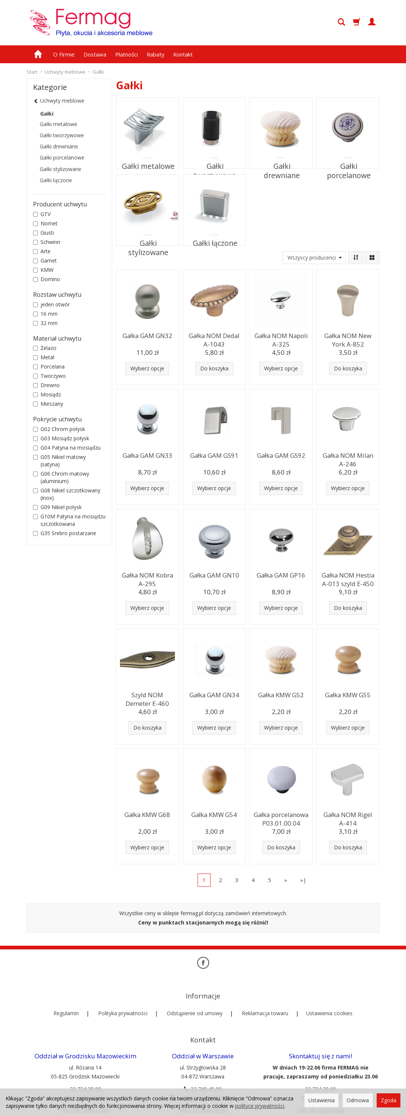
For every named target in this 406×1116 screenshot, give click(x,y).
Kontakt (183, 54)
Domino (46, 279)
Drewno (46, 385)
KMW (43, 269)
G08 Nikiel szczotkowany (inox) (66, 494)
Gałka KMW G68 (147, 814)
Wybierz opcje (147, 368)
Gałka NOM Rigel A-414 (347, 817)
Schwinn (46, 241)
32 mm (45, 323)
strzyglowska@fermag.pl (203, 1072)
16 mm (45, 313)
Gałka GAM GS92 (281, 455)
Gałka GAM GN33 (147, 455)
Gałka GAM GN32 (147, 335)
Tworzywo (49, 375)
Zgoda (388, 1100)
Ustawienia (321, 1100)
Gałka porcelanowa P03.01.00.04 (281, 817)
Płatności (126, 54)
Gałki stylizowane (147, 238)
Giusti (43, 232)
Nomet (45, 223)
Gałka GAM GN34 (214, 694)
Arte (42, 251)
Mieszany (48, 403)
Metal (43, 357)
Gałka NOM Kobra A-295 (147, 577)
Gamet (45, 260)
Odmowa (358, 1100)
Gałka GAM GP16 (281, 574)
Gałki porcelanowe (348, 161)
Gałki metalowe (147, 161)
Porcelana (49, 366)
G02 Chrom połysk (59, 428)
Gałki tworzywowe (214, 161)
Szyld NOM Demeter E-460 (147, 697)
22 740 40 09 (203, 1063)
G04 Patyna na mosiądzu (67, 447)
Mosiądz (47, 394)
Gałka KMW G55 (348, 694)
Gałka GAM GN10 (214, 574)
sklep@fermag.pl (321, 1072)
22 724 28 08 (85, 1063)
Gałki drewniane (281, 161)
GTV (42, 214)
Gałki (46, 113)
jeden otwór (51, 304)
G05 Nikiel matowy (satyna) (59, 460)
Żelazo (44, 347)
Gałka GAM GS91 (214, 455)
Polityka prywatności (122, 1000)
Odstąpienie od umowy (195, 1000)
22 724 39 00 (320, 1063)
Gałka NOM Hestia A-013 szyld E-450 (348, 577)
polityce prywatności (259, 1105)
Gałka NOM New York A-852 (348, 338)
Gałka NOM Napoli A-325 (281, 338)
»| (303, 880)
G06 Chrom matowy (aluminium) (61, 477)
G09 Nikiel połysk (57, 507)
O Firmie (64, 54)
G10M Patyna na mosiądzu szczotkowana (69, 520)
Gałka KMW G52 (281, 694)
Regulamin (66, 1000)
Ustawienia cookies (329, 1000)
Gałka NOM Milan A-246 (348, 458)
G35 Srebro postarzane (64, 533)
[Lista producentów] (314, 257)
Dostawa (95, 54)
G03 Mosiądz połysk (61, 438)
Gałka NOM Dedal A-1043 (214, 338)
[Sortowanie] (355, 257)
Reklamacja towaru (265, 1000)
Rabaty (155, 54)
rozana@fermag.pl (85, 1072)
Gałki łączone (214, 238)
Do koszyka (214, 368)
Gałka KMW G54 (214, 814)
